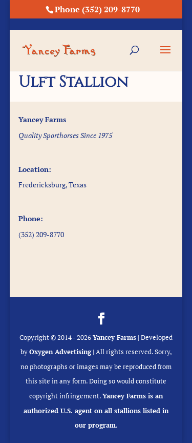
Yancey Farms (114, 337)
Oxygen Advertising (60, 351)
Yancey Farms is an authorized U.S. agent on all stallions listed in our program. (96, 410)
